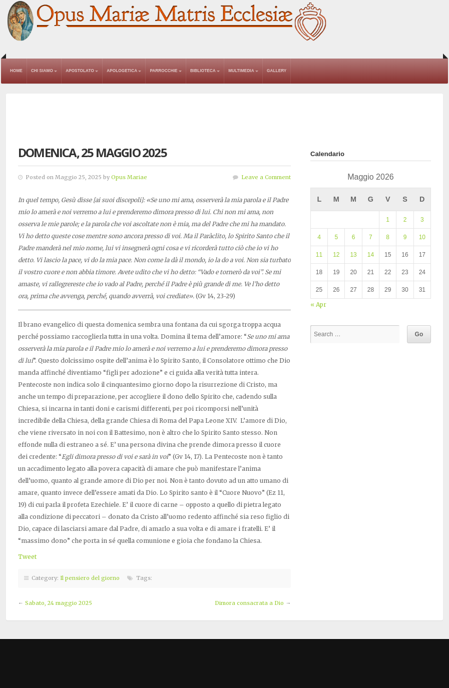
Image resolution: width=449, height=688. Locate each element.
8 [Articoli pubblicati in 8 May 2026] (387, 237)
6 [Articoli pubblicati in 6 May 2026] (353, 237)
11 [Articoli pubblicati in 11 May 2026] (319, 254)
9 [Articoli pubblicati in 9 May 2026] (405, 237)
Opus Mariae (129, 177)
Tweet (27, 556)
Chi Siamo (42, 71)
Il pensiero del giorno (90, 577)
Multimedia (241, 71)
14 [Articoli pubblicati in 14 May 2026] (370, 254)
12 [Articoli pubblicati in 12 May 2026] (336, 254)
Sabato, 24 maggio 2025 (58, 602)
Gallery (276, 71)
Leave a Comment (266, 177)
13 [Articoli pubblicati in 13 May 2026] (353, 254)
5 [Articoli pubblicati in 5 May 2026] (336, 237)
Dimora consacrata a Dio (249, 602)
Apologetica (122, 71)
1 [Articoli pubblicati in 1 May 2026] (387, 219)
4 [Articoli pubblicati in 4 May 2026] (319, 237)
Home (16, 71)
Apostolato (80, 71)
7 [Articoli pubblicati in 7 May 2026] (370, 237)
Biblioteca (203, 71)
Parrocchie (163, 71)
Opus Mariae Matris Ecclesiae (167, 22)
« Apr (318, 304)
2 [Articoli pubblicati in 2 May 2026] (405, 219)
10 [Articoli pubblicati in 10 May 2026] (422, 237)
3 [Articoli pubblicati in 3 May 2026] (422, 219)
